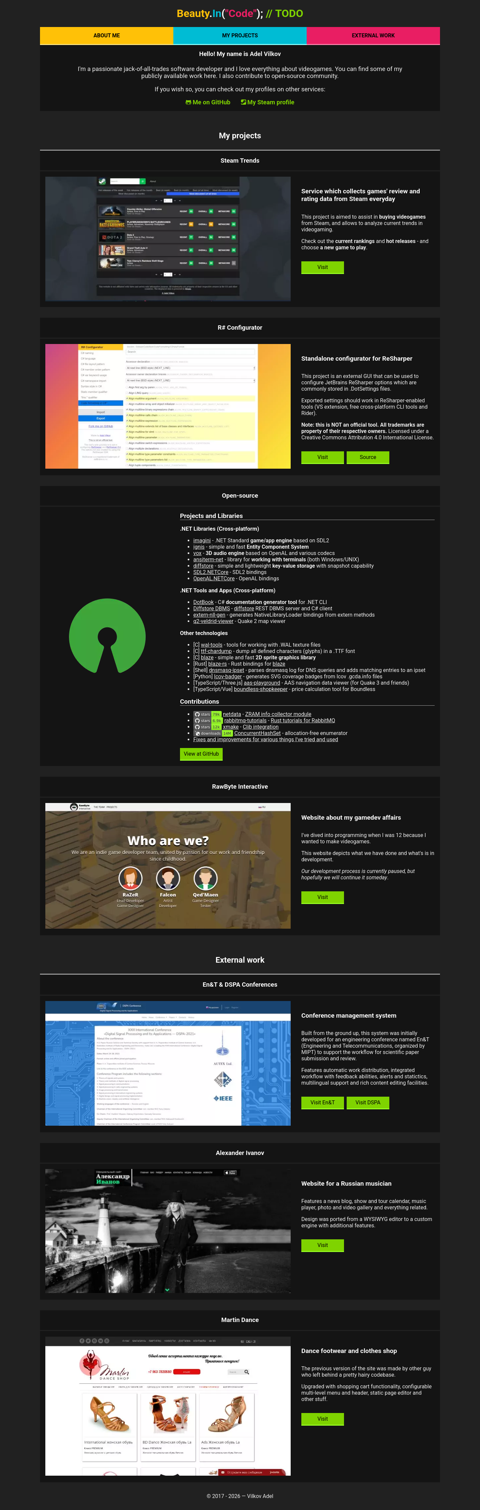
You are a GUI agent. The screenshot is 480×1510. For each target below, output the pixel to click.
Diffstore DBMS (211, 608)
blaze (207, 657)
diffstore (203, 566)
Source (368, 457)
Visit (322, 267)
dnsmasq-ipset (226, 670)
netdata (232, 714)
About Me (106, 35)
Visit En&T (323, 1102)
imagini (202, 540)
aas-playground (262, 683)
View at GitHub (201, 754)
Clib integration (260, 727)
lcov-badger (228, 676)
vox (197, 553)
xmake (231, 727)
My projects (240, 35)
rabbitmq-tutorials (245, 720)
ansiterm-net (208, 559)
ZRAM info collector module (278, 714)
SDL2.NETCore (210, 572)
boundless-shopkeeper (261, 689)
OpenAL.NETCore (214, 578)
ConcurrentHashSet (257, 733)
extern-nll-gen (209, 615)
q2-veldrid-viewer (213, 621)
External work (373, 35)
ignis (199, 547)
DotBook (203, 602)
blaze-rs (217, 664)
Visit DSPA (368, 1102)
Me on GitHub (211, 102)
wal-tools (212, 645)
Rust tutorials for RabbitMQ (303, 720)
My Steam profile (270, 102)
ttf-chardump (216, 651)
